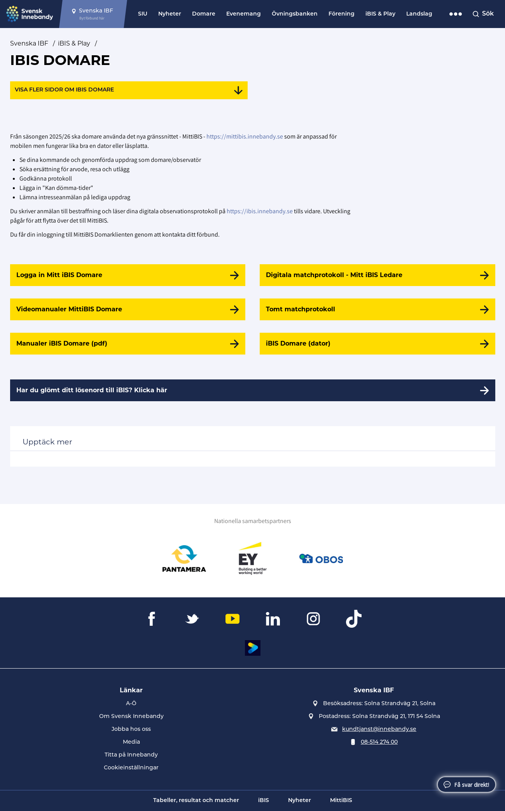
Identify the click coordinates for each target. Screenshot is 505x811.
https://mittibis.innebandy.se (244, 136)
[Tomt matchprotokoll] (377, 309)
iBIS (263, 801)
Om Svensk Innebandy (131, 717)
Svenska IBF (29, 43)
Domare (203, 14)
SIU (142, 14)
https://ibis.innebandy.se (260, 211)
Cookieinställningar (131, 768)
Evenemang (243, 14)
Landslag (419, 14)
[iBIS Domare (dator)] (377, 344)
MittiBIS (341, 801)
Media (131, 742)
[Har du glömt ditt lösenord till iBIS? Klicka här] (252, 390)
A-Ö (131, 704)
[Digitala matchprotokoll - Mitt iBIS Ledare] (377, 275)
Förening (342, 14)
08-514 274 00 (379, 742)
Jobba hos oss (131, 729)
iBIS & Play (380, 14)
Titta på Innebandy (131, 755)
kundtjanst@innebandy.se (379, 729)
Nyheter (169, 14)
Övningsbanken (295, 14)
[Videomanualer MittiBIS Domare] (127, 309)
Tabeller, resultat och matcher (196, 801)
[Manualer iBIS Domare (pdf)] (127, 344)
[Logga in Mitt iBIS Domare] (127, 275)
